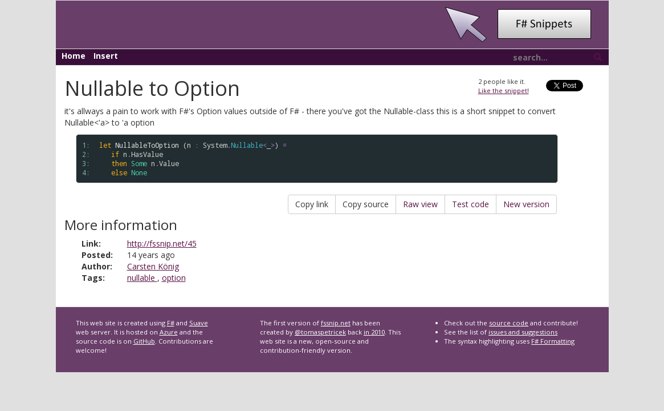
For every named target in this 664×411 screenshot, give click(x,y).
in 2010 (374, 332)
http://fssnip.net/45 (162, 243)
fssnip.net (336, 323)
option (174, 277)
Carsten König (153, 266)
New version (526, 204)
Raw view (420, 204)
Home (73, 55)
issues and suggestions (522, 332)
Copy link (311, 204)
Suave (198, 323)
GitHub (144, 341)
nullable (142, 277)
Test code (470, 204)
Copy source (366, 204)
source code (508, 323)
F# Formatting (553, 341)
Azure (169, 332)
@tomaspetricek (320, 332)
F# (170, 323)
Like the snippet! (503, 90)
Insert (105, 55)
